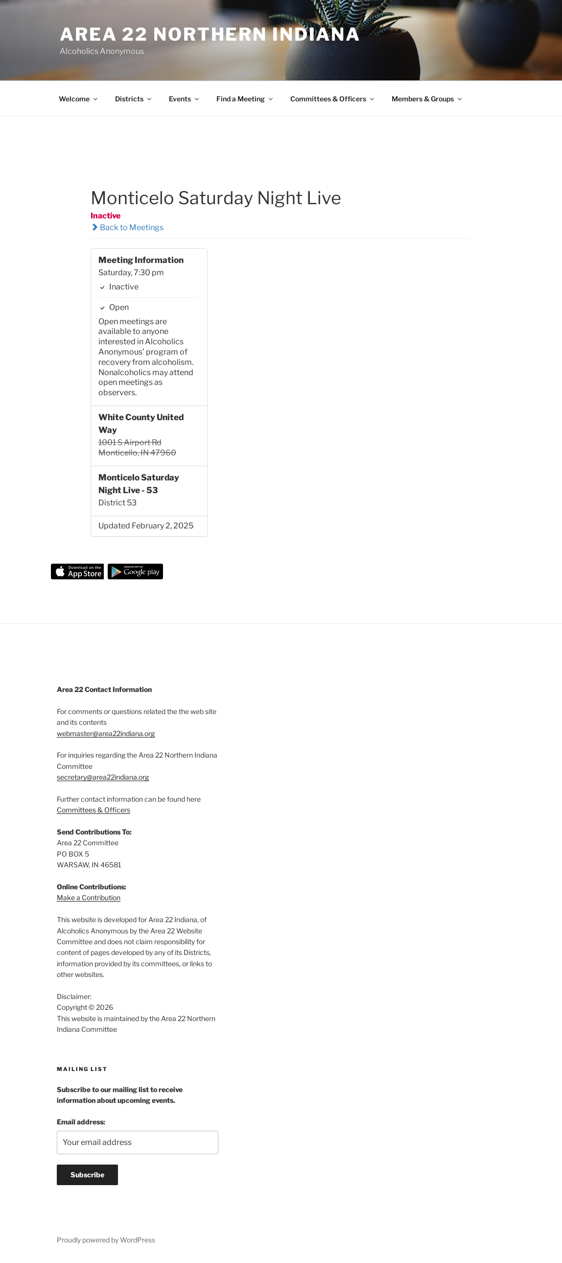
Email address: (81, 1122)
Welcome (79, 99)
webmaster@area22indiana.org (106, 733)
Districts (134, 99)
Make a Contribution (88, 897)
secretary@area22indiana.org (103, 777)
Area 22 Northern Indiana (210, 34)
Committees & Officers (332, 99)
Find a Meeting (245, 99)
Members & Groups (427, 99)
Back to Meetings (127, 227)
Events (184, 99)
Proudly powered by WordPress (106, 1240)
